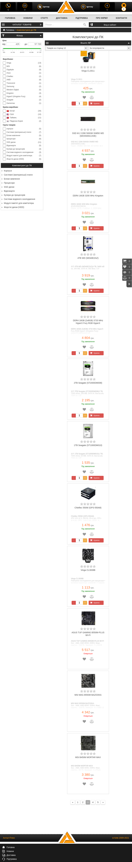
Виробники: (8, 59)
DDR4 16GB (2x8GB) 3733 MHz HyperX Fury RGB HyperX (88, 321)
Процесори (9, 183)
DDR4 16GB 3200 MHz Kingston (88, 195)
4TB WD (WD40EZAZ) (88, 258)
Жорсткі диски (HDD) (14, 207)
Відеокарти (9, 191)
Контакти (121, 18)
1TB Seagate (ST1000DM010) (88, 445)
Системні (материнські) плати (18, 175)
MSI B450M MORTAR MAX (88, 757)
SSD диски (9, 187)
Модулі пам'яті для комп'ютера (19, 203)
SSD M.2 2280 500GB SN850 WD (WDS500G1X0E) (88, 134)
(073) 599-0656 (18, 857)
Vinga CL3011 (87, 71)
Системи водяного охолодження (19, 199)
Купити (94, 103)
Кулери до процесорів (14, 195)
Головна (10, 18)
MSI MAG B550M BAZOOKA (88, 695)
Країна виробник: (10, 107)
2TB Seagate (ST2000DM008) (88, 383)
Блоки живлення (12, 179)
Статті (44, 18)
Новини (28, 18)
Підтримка (81, 18)
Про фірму (102, 18)
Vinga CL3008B (88, 570)
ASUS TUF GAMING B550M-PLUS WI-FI (88, 633)
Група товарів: (9, 125)
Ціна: (4, 40)
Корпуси (8, 171)
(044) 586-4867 (24, 854)
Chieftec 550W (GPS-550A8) (88, 507)
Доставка (61, 18)
